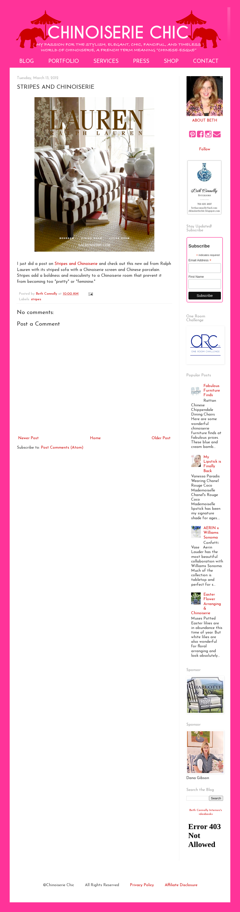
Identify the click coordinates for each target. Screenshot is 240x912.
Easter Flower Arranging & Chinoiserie (206, 604)
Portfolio (63, 61)
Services (106, 61)
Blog (26, 61)
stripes (36, 299)
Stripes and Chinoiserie (76, 264)
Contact (205, 61)
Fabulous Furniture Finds (211, 390)
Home (95, 438)
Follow (204, 149)
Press (141, 61)
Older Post (161, 438)
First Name (196, 276)
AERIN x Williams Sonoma (211, 532)
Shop (171, 61)
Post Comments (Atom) (62, 448)
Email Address (199, 260)
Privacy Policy (142, 885)
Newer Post (28, 438)
